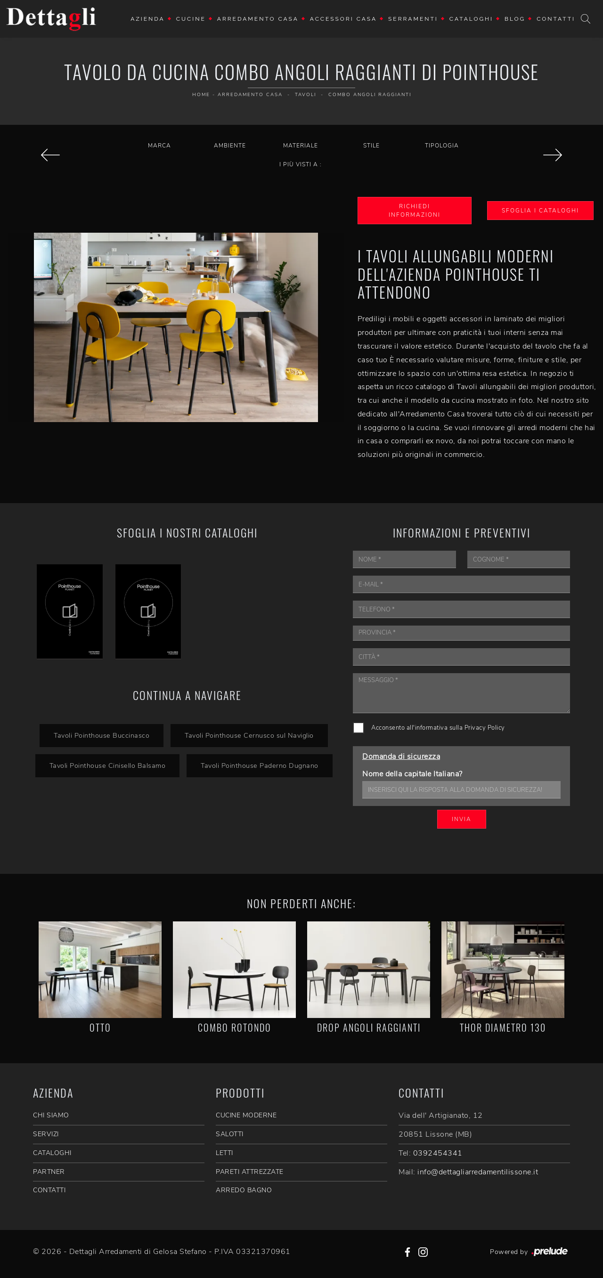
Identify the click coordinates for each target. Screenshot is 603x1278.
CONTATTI (49, 1190)
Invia (462, 819)
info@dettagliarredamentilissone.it (477, 1172)
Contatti (556, 19)
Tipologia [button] (442, 145)
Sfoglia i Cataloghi (540, 210)
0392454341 (438, 1153)
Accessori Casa (343, 19)
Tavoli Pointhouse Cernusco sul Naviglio (249, 735)
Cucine (191, 19)
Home (201, 94)
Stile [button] (371, 145)
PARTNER (49, 1171)
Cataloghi (471, 19)
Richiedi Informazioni (414, 211)
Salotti (230, 1134)
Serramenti (413, 19)
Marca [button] (159, 145)
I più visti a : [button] (300, 164)
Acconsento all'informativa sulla (438, 728)
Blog (515, 19)
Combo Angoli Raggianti (369, 94)
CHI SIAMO (51, 1115)
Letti (224, 1152)
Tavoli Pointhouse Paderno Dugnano (259, 765)
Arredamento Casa (258, 19)
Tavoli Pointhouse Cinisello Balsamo (107, 765)
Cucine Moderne (246, 1115)
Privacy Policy (484, 728)
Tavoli (305, 94)
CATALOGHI (52, 1152)
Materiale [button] (300, 145)
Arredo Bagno (244, 1190)
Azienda (147, 19)
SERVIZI (46, 1134)
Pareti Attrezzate (250, 1171)
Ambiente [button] (230, 145)
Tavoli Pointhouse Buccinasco (101, 735)
